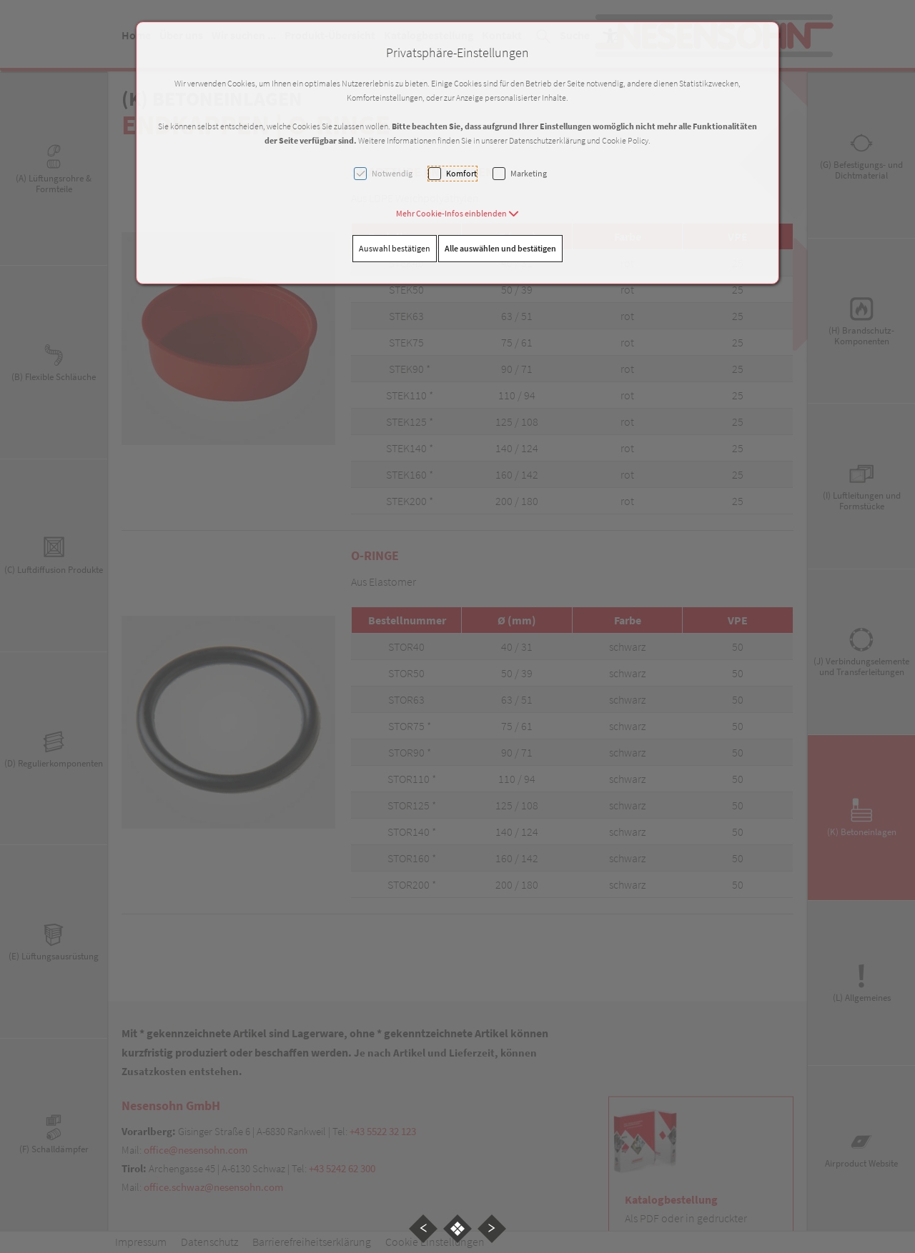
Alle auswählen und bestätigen (500, 248)
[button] (457, 213)
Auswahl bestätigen (394, 248)
